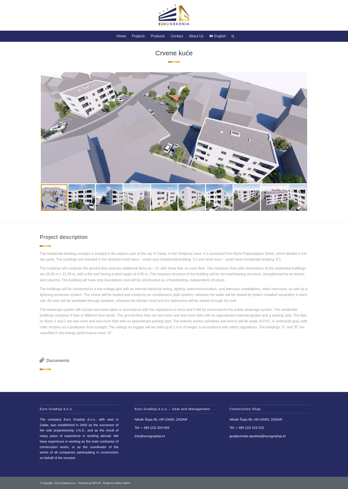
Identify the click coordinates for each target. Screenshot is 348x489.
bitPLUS (96, 483)
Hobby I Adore (122, 483)
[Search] (231, 36)
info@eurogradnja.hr (150, 436)
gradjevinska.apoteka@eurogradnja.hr (257, 436)
